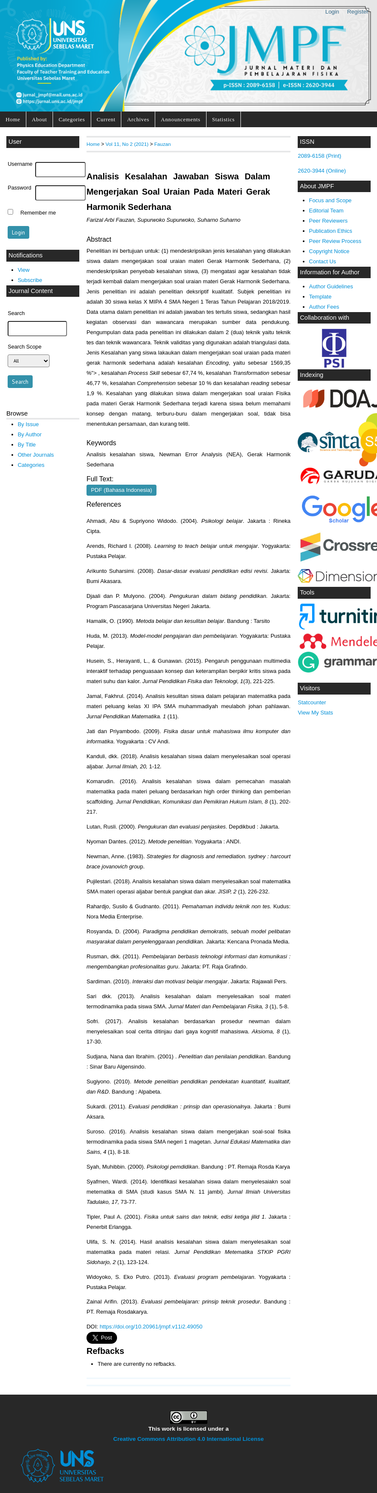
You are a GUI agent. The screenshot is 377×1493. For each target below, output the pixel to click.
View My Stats (315, 712)
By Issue (28, 424)
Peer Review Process (335, 241)
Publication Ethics (330, 231)
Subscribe (30, 280)
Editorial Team (326, 210)
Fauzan (162, 144)
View (24, 270)
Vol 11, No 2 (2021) (127, 144)
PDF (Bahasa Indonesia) (121, 490)
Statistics (223, 119)
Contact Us (322, 261)
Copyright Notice (329, 251)
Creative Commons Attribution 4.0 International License (188, 1439)
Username (20, 164)
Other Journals (36, 455)
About (39, 119)
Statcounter (312, 702)
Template (320, 296)
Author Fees (324, 307)
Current (106, 119)
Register (358, 11)
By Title (27, 444)
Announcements (180, 119)
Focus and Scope (330, 200)
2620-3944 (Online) (322, 170)
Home (13, 119)
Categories (72, 119)
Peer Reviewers (328, 221)
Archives (138, 119)
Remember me (38, 213)
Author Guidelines (331, 286)
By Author (30, 434)
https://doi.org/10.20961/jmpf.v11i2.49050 (151, 1326)
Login (332, 11)
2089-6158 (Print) (319, 156)
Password (19, 188)
